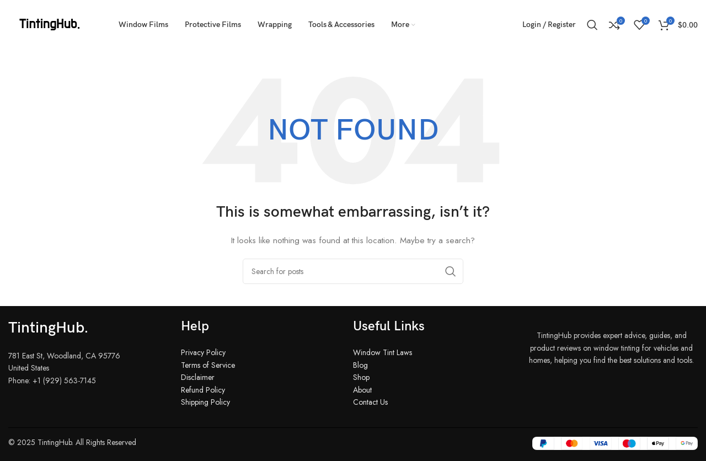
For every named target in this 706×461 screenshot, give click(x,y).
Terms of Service (208, 365)
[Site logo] (49, 23)
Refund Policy (203, 389)
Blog (360, 365)
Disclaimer (198, 377)
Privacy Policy (203, 352)
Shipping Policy (205, 402)
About (362, 389)
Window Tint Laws (382, 352)
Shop (361, 377)
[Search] (592, 25)
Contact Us (370, 402)
